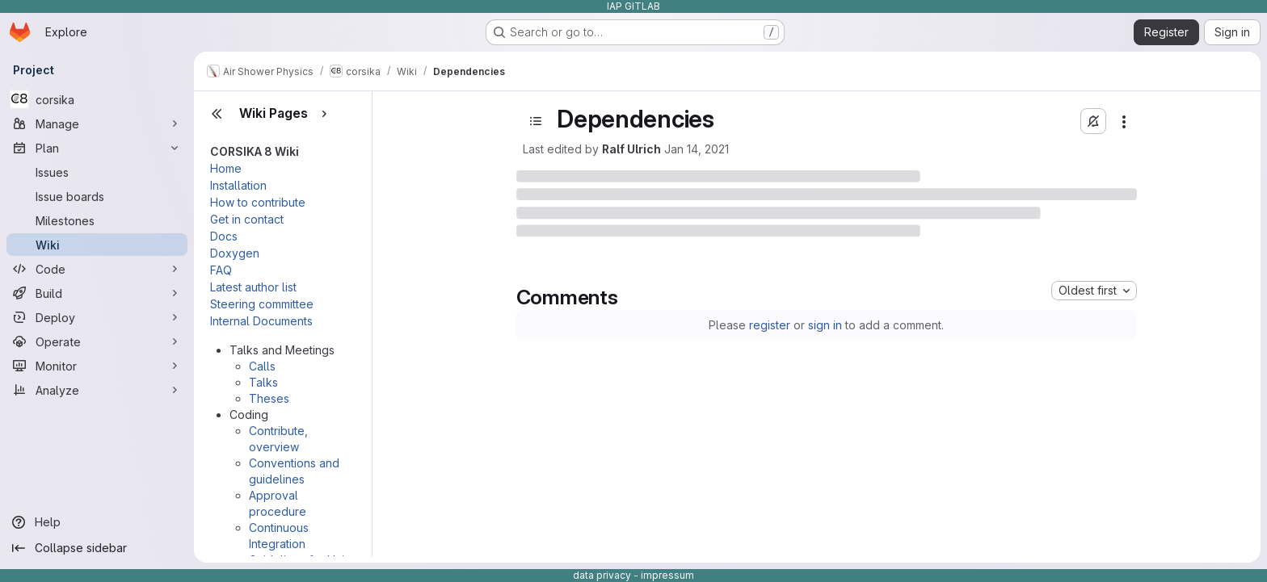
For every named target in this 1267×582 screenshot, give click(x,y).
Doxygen (234, 253)
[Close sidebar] (216, 114)
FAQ (221, 270)
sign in (825, 325)
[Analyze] (96, 390)
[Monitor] (96, 365)
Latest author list (253, 287)
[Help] (96, 522)
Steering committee (262, 304)
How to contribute (257, 202)
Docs (224, 236)
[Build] (96, 293)
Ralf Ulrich (631, 149)
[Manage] (96, 123)
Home (226, 168)
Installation (238, 185)
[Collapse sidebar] (96, 548)
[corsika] (96, 99)
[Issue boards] (96, 196)
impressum (667, 575)
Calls (262, 366)
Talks (263, 382)
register (769, 325)
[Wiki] (96, 244)
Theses (269, 398)
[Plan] (96, 147)
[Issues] (96, 172)
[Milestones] (96, 220)
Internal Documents (261, 321)
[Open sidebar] (536, 121)
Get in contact (247, 219)
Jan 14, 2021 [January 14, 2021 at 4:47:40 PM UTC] (696, 149)
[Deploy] (96, 317)
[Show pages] (324, 114)
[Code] (96, 269)
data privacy (602, 575)
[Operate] (96, 341)
